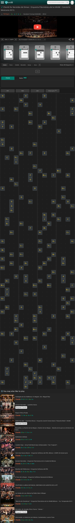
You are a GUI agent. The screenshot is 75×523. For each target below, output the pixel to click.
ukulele (17, 65)
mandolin (23, 65)
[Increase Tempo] (15, 39)
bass (35, 65)
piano (11, 65)
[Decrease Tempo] (2, 39)
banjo (29, 65)
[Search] (67, 2)
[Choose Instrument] (39, 65)
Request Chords (21, 407)
